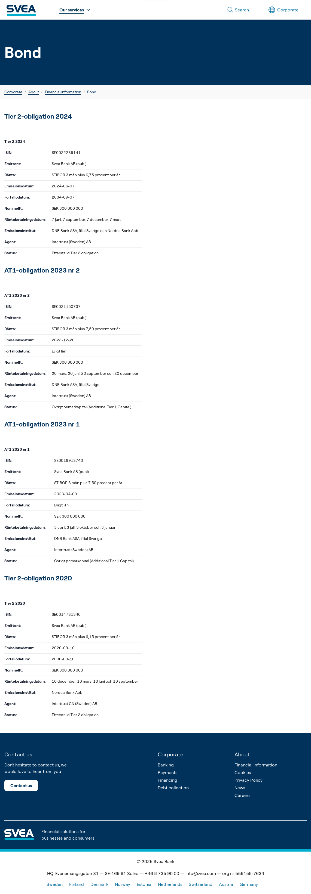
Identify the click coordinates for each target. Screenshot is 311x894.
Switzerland (200, 884)
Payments (167, 772)
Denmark (99, 884)
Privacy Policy (248, 780)
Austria (226, 884)
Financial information (63, 91)
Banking (166, 765)
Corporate (13, 91)
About (33, 91)
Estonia (144, 884)
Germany (249, 884)
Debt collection (173, 787)
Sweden (55, 884)
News (239, 787)
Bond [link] (91, 91)
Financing (167, 780)
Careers (242, 795)
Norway (122, 884)
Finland (76, 884)
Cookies (242, 772)
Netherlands (170, 884)
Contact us (21, 785)
